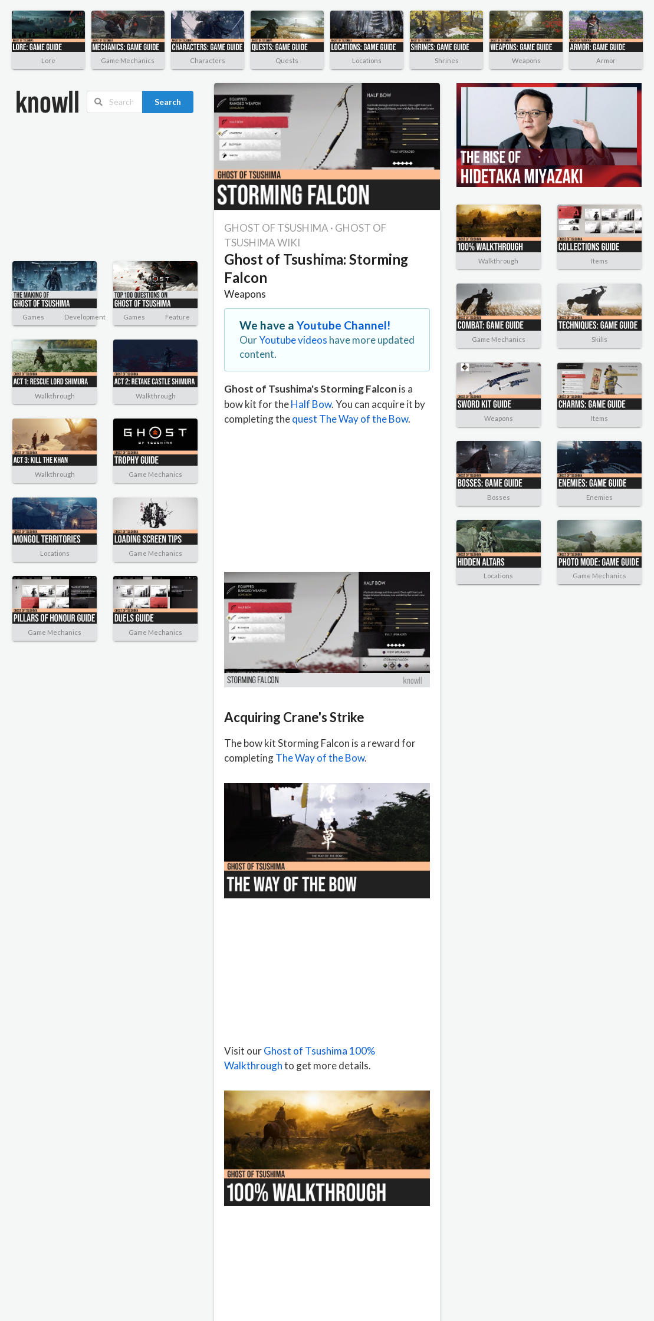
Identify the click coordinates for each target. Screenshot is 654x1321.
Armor (606, 60)
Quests (286, 60)
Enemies (599, 497)
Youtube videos (293, 340)
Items (599, 261)
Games (33, 317)
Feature (177, 317)
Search (168, 102)
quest (304, 419)
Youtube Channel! (344, 325)
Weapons (526, 60)
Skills (599, 339)
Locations (367, 60)
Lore (48, 60)
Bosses (498, 497)
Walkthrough (55, 396)
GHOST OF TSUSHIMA (276, 228)
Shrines (447, 60)
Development (85, 317)
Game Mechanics (128, 60)
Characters (207, 60)
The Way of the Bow (363, 419)
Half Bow (311, 404)
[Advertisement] (73, 187)
